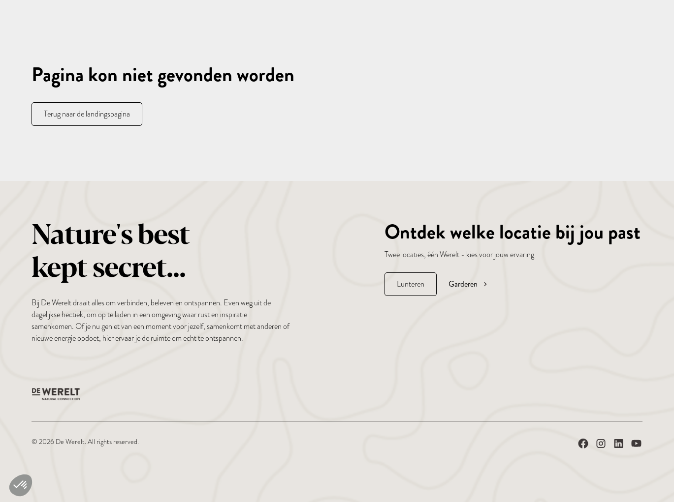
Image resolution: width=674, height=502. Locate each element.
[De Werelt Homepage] (56, 394)
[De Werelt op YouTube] (636, 445)
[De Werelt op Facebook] (583, 445)
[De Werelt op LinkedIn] (618, 445)
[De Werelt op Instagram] (601, 445)
